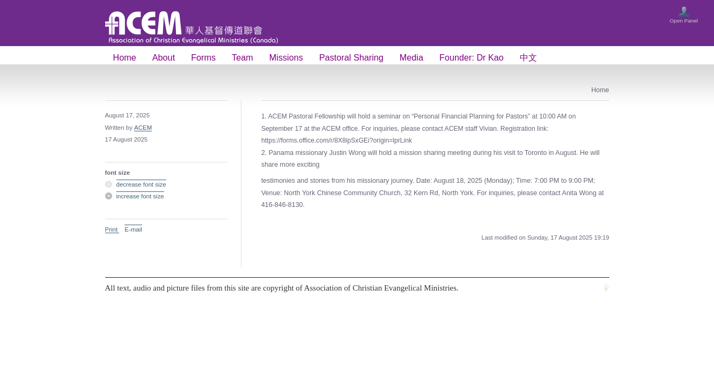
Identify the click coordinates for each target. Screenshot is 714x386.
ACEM (143, 127)
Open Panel (683, 21)
